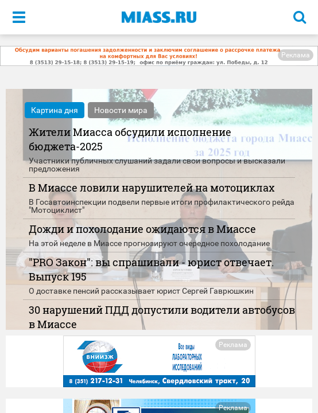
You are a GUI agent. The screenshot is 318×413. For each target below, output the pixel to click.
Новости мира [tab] (121, 110)
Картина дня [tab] (54, 110)
